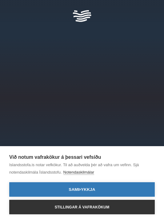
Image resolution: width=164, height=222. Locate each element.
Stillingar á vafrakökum (82, 207)
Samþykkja (82, 189)
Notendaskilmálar (78, 172)
